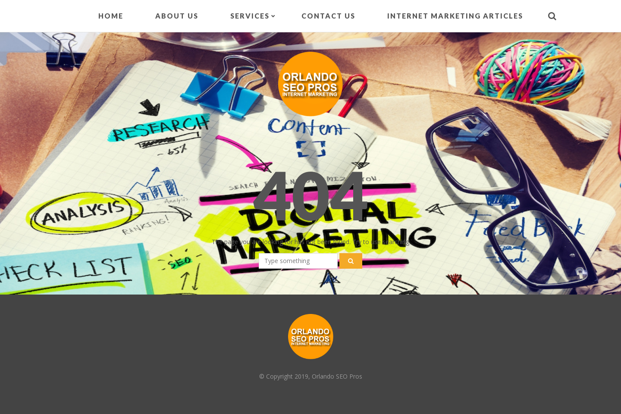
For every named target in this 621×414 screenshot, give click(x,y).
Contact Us (328, 16)
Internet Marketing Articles (455, 16)
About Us (176, 16)
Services (250, 16)
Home (110, 16)
